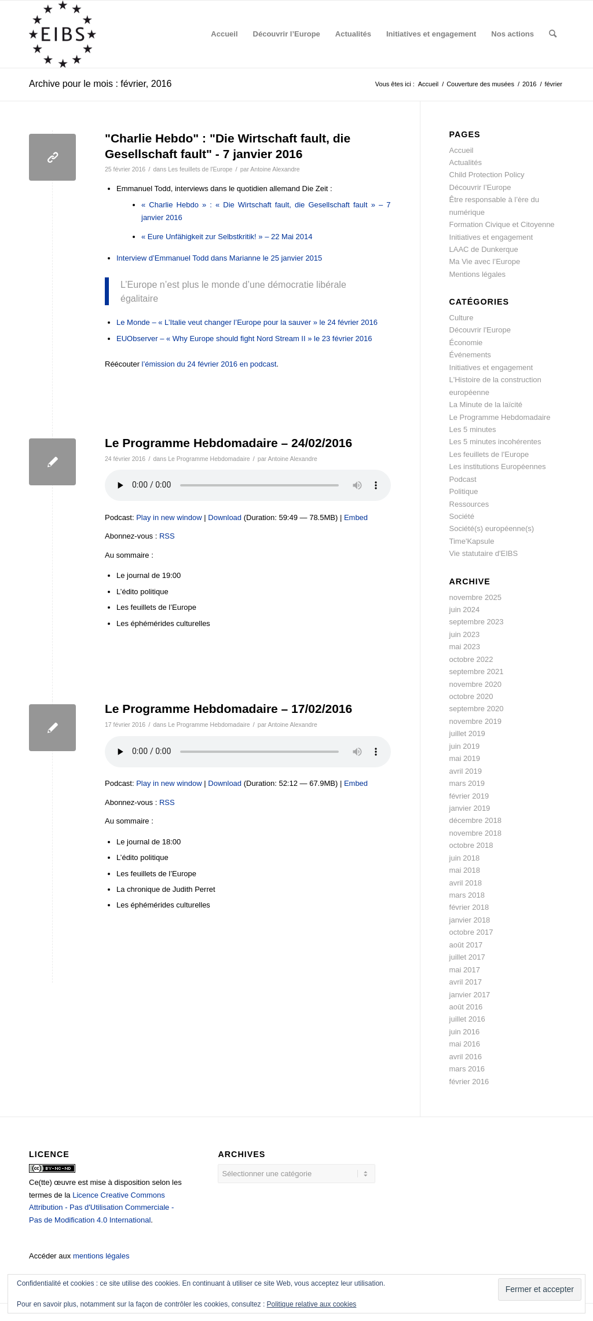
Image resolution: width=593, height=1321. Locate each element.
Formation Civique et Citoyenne (502, 224)
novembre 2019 (475, 721)
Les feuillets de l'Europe (200, 169)
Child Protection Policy (487, 174)
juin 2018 (464, 858)
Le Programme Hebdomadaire (209, 458)
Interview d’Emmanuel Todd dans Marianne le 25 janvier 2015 (219, 258)
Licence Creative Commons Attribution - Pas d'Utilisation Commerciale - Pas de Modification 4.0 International (101, 1207)
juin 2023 (464, 634)
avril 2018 (465, 883)
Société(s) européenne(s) (492, 528)
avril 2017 (465, 982)
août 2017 (466, 945)
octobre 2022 (471, 659)
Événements (470, 354)
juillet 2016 (467, 1019)
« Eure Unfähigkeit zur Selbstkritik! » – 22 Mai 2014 (227, 236)
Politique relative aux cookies (312, 1304)
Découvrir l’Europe (480, 187)
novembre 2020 (475, 684)
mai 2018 (464, 870)
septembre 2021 (476, 671)
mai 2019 (464, 758)
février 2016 (469, 1081)
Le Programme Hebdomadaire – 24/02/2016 (228, 442)
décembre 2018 (475, 820)
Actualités (465, 162)
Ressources (469, 504)
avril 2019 (465, 771)
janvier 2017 (469, 994)
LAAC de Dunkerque (483, 249)
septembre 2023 (476, 621)
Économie (466, 342)
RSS (167, 536)
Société (461, 516)
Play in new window (169, 517)
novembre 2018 (475, 833)
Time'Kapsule (472, 541)
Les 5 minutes (472, 429)
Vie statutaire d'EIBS (483, 553)
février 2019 (469, 796)
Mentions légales (477, 274)
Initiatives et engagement (491, 237)
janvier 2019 (469, 808)
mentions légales (101, 1256)
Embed (356, 517)
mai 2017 (464, 969)
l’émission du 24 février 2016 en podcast (209, 364)
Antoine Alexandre (274, 169)
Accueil (461, 150)
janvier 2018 (469, 920)
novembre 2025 (475, 597)
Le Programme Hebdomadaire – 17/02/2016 (228, 708)
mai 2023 (464, 646)
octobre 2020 (471, 696)
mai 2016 (464, 1044)
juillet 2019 (467, 733)
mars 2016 (467, 1068)
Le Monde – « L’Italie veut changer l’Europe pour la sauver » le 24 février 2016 (247, 322)
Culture (461, 317)
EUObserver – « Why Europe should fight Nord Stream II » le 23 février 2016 (244, 338)
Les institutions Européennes (497, 466)
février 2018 (469, 907)
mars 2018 (467, 895)
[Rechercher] (552, 34)
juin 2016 (464, 1031)
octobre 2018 (471, 845)
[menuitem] (224, 34)
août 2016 (466, 1006)
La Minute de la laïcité (485, 404)
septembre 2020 (476, 708)
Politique (463, 491)
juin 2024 (464, 609)
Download (224, 517)
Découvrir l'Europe (480, 329)
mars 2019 (467, 783)
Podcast (463, 479)
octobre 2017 (471, 932)
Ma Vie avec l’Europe (485, 261)
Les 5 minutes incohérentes (495, 441)
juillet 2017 (467, 957)
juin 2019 (464, 746)
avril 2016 (465, 1056)
